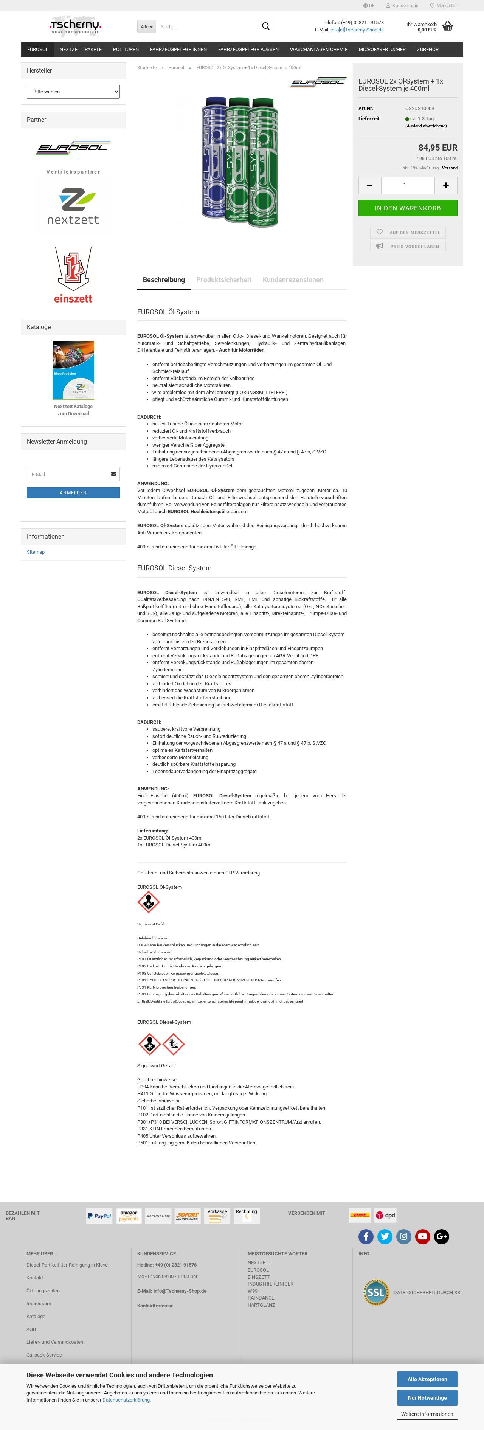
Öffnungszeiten (43, 1290)
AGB (31, 1329)
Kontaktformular (155, 1306)
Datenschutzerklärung (126, 1400)
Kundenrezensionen (293, 280)
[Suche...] (146, 26)
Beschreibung (164, 280)
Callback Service (44, 1355)
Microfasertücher (382, 49)
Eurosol (37, 49)
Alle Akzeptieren (427, 1379)
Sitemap (36, 552)
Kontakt (34, 1278)
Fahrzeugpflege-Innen (178, 49)
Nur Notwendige (427, 1398)
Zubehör (428, 49)
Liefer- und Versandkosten (54, 1342)
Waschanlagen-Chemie (318, 49)
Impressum (38, 1303)
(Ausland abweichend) (426, 126)
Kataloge (35, 1316)
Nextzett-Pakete (81, 49)
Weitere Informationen (427, 1414)
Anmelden (73, 492)
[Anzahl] (408, 185)
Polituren (126, 49)
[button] (369, 5)
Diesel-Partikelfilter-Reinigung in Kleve (67, 1265)
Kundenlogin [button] (402, 5)
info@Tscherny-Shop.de (180, 1291)
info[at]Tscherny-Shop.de (357, 30)
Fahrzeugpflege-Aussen (248, 49)
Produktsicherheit (223, 280)
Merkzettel (444, 5)
